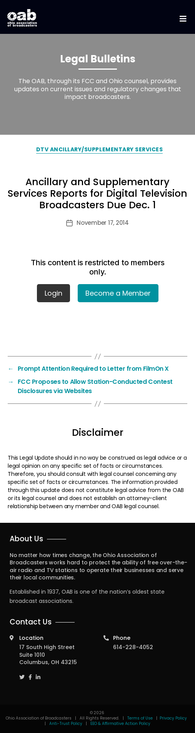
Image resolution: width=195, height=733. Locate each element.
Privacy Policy (173, 718)
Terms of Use (140, 718)
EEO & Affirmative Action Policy (120, 723)
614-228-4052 (133, 647)
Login (53, 293)
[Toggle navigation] (182, 19)
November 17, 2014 (103, 223)
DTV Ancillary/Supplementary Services (99, 149)
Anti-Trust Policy (65, 723)
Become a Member (118, 293)
